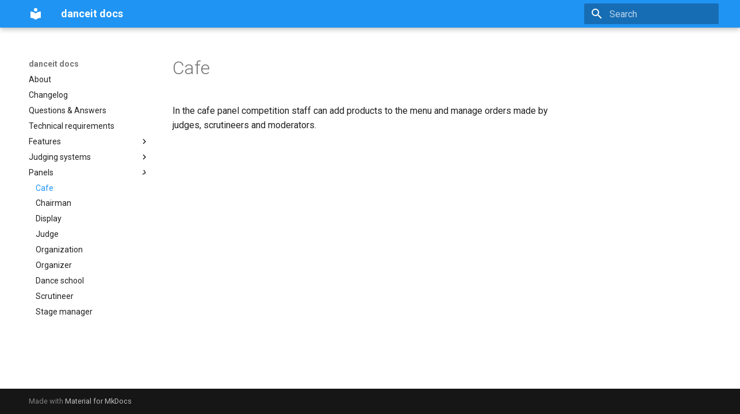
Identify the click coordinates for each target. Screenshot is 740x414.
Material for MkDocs (98, 401)
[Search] (651, 13)
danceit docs (54, 63)
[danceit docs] (35, 13)
